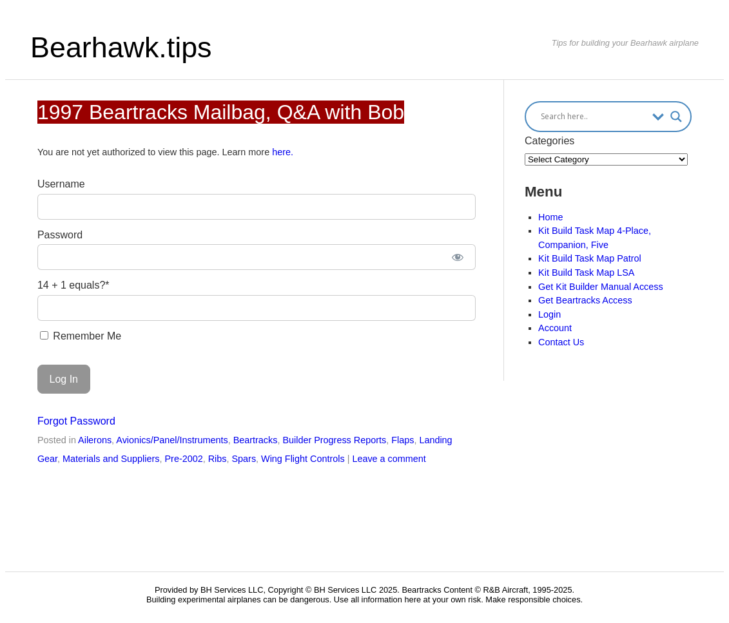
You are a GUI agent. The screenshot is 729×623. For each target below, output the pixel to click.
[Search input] (593, 117)
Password (60, 234)
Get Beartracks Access (585, 300)
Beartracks (255, 440)
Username (61, 183)
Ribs (217, 459)
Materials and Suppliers (111, 459)
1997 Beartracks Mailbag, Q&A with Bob (220, 112)
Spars (243, 459)
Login (549, 314)
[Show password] (457, 257)
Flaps (402, 440)
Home (550, 217)
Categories (549, 140)
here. (282, 152)
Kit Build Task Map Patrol (589, 258)
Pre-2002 (183, 459)
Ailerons (95, 440)
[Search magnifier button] (676, 117)
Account (555, 328)
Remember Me (80, 336)
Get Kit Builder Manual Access (600, 287)
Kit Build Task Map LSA (586, 272)
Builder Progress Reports (334, 440)
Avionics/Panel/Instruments (172, 440)
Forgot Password (76, 421)
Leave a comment (388, 459)
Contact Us (561, 342)
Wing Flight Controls (303, 459)
